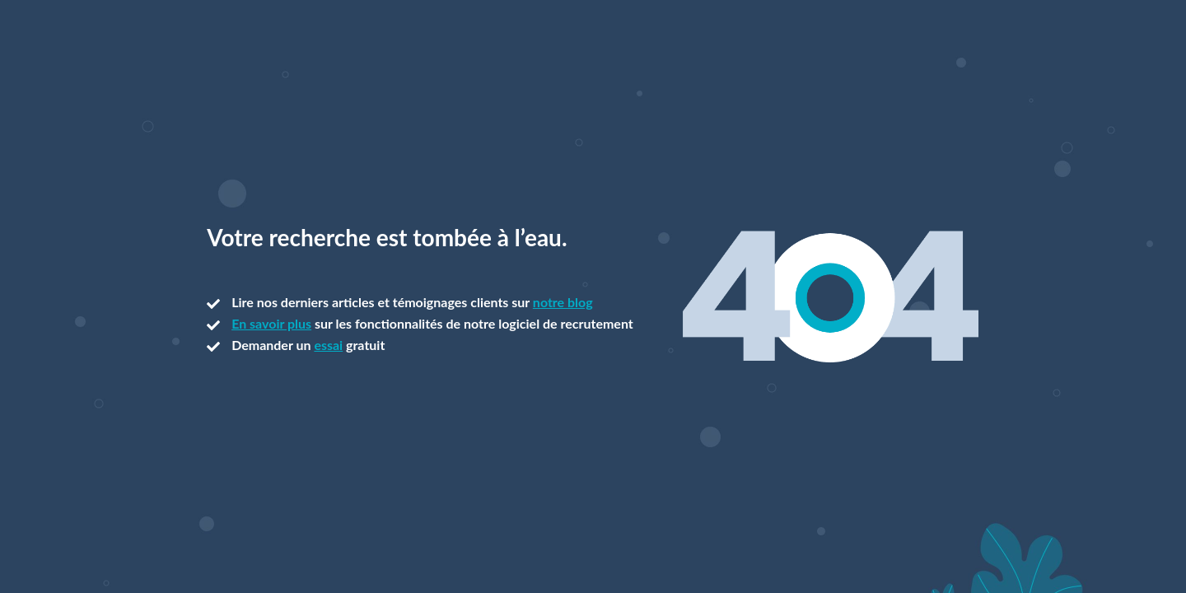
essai (328, 345)
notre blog (563, 302)
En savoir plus (271, 323)
